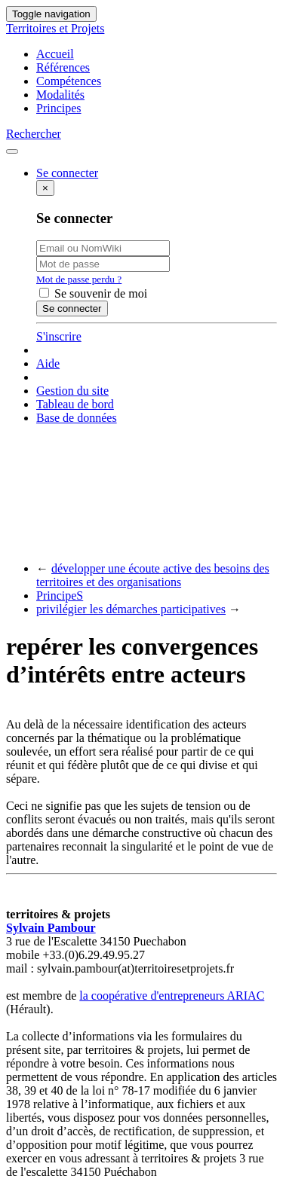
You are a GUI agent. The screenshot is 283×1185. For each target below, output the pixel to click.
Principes (59, 108)
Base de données (76, 417)
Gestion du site (72, 390)
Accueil (55, 53)
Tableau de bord (75, 404)
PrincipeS (59, 595)
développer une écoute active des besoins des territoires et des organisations (152, 575)
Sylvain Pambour (51, 927)
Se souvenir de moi (93, 293)
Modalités (60, 94)
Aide (48, 363)
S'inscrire (59, 336)
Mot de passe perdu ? (79, 279)
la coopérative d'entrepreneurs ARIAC (171, 995)
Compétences (68, 81)
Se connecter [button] (67, 172)
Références (63, 67)
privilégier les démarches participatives (131, 609)
